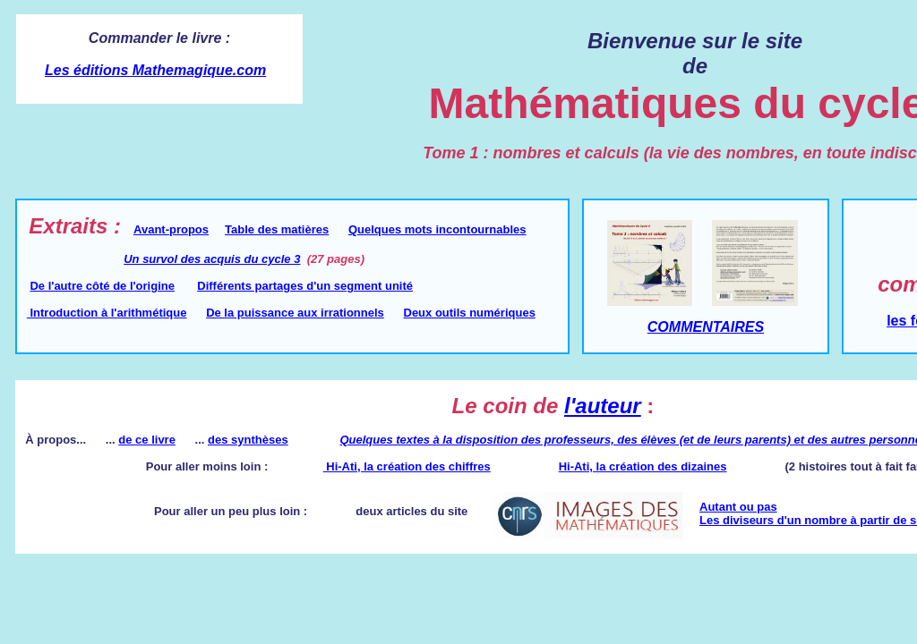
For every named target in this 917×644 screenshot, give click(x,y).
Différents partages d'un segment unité (305, 285)
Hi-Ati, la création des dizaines (643, 466)
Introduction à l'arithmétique (107, 312)
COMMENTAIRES (705, 327)
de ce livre (147, 439)
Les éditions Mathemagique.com (155, 70)
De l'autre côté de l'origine (102, 285)
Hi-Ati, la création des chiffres (407, 466)
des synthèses (248, 439)
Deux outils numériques (470, 312)
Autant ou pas (738, 506)
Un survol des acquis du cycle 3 (212, 259)
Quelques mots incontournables (437, 229)
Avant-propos (171, 229)
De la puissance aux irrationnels (295, 312)
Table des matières (277, 229)
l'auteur (602, 406)
